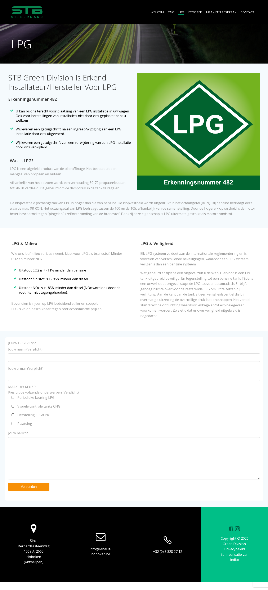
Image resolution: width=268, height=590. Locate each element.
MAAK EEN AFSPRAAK (221, 12)
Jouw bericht (134, 459)
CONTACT (248, 12)
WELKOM (157, 12)
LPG (181, 12)
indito (234, 568)
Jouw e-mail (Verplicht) (134, 373)
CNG (171, 12)
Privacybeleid (234, 557)
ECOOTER (195, 12)
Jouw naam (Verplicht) (134, 354)
